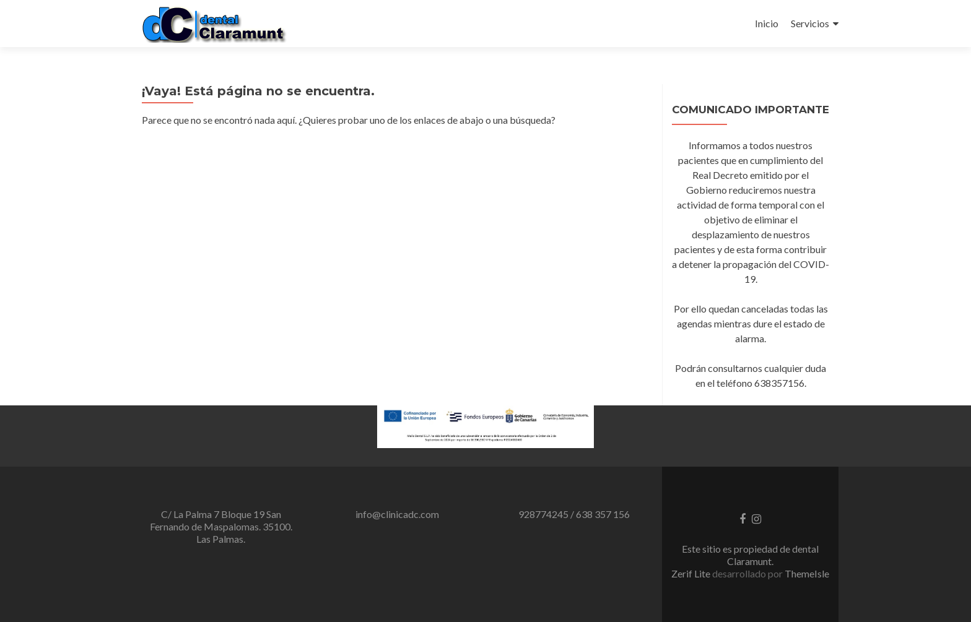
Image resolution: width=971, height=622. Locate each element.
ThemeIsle (807, 573)
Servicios (810, 23)
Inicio (766, 23)
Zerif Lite (691, 573)
